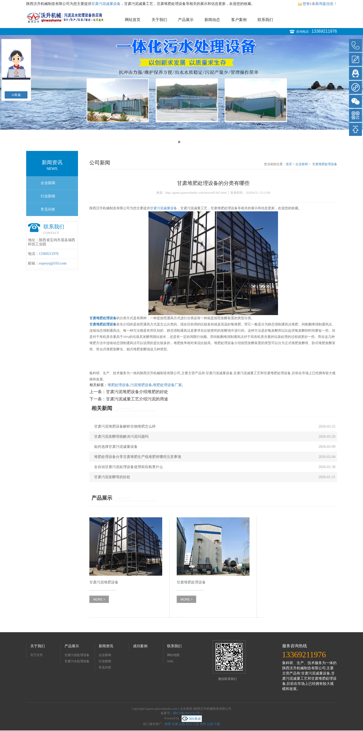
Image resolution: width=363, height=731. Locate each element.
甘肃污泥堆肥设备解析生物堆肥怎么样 (125, 426)
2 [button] (184, 142)
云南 (210, 724)
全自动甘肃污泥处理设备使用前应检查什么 (128, 467)
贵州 (203, 724)
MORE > (99, 599)
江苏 (196, 724)
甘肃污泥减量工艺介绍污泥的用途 (137, 399)
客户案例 (239, 20)
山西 (182, 724)
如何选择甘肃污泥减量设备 (116, 447)
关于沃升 (36, 655)
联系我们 (265, 20)
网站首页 (132, 20)
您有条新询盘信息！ (317, 4)
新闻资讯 (106, 646)
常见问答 (48, 209)
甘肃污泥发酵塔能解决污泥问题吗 (121, 436)
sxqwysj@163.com (53, 263)
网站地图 (173, 655)
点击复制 (186, 709)
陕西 (168, 724)
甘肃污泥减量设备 (105, 4)
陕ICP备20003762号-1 (187, 713)
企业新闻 (48, 183)
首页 (289, 164)
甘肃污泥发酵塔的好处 (112, 477)
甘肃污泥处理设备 (77, 655)
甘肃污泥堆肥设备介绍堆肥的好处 (137, 391)
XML (170, 661)
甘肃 (175, 724)
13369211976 (324, 31)
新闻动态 (212, 20)
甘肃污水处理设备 (77, 661)
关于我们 (159, 20)
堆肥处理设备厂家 (167, 385)
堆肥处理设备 (118, 385)
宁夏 (217, 724)
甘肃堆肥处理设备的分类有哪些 (324, 164)
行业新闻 (48, 196)
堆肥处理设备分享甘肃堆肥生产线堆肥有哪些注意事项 (137, 457)
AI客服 (16, 95)
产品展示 (186, 20)
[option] (181, 82)
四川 (189, 724)
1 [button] (179, 142)
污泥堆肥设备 (141, 385)
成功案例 (140, 646)
